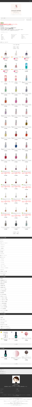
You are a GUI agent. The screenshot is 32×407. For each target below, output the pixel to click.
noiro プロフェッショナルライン (25, 34)
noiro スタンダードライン (14, 34)
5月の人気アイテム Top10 (3, 324)
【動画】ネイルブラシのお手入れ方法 (5, 328)
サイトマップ (2, 315)
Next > (18, 233)
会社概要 (1, 317)
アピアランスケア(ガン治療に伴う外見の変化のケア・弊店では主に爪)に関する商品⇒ (12, 403)
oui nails (22, 35)
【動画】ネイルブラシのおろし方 (4, 326)
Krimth (2, 34)
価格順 (16, 44)
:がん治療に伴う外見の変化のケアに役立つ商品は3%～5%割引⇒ (12, 29)
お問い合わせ (1, 392)
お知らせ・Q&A (2, 319)
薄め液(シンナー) (3, 39)
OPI (1, 35)
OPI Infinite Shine (13, 35)
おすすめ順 (14, 44)
